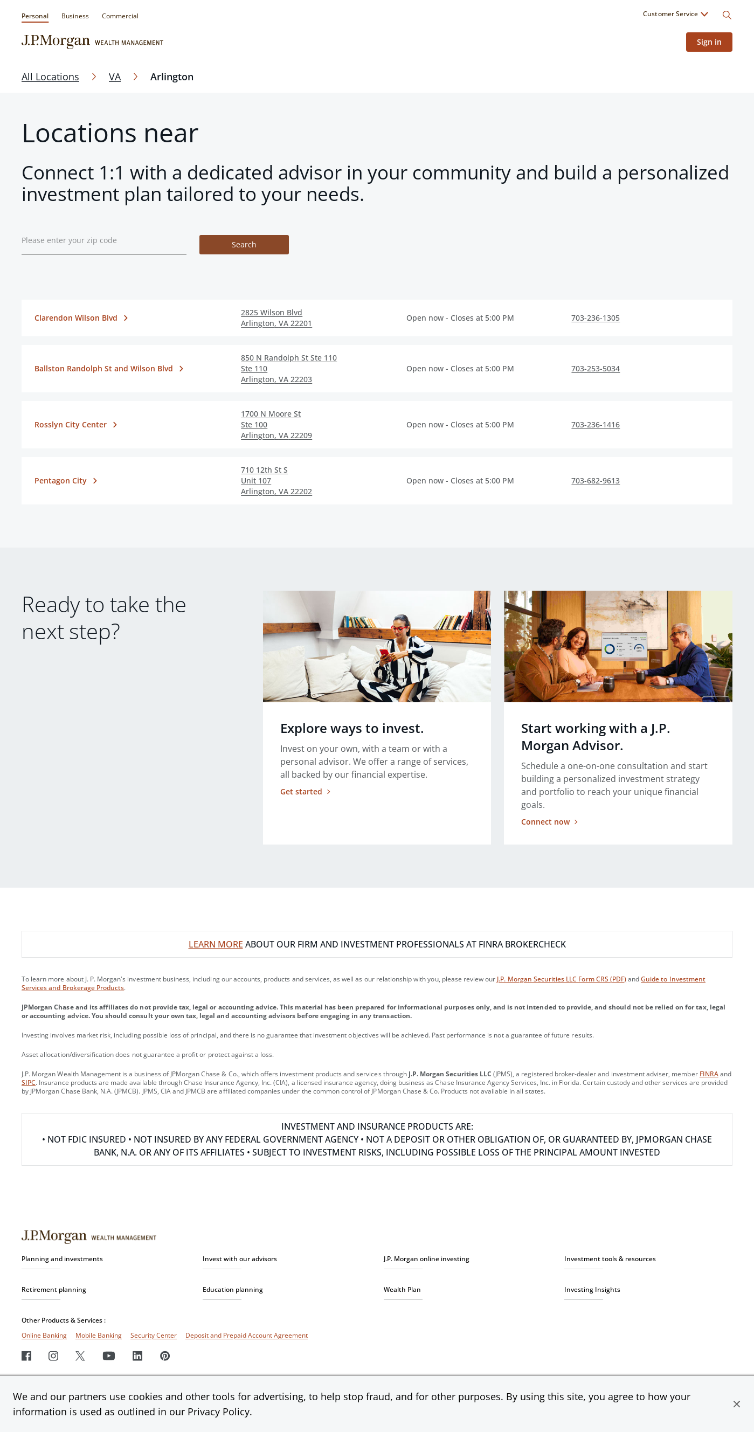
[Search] (727, 15)
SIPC (29, 1082)
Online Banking (44, 1335)
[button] (736, 1404)
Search (244, 244)
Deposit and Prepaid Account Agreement (246, 1335)
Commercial (120, 15)
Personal (35, 15)
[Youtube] (108, 1356)
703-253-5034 (595, 368)
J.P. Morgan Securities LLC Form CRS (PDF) (561, 979)
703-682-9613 (595, 480)
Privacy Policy (219, 1411)
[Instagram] (53, 1356)
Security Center (153, 1335)
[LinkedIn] (138, 1356)
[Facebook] (26, 1356)
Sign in (709, 42)
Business (74, 15)
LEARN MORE (216, 944)
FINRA (709, 1073)
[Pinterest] (165, 1356)
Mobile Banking (98, 1335)
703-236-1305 (595, 318)
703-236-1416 (595, 424)
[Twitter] (80, 1356)
